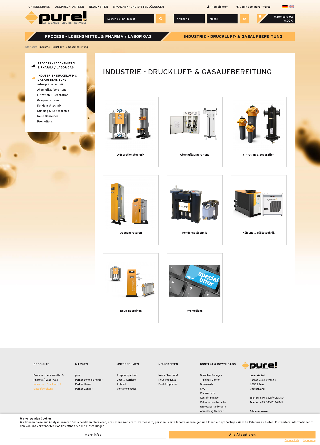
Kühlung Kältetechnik (53, 110)
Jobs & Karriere (126, 379)
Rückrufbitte (207, 393)
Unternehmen (39, 6)
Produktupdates (167, 384)
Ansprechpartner (69, 6)
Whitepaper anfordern (213, 406)
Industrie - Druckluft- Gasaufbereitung (233, 36)
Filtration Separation (52, 95)
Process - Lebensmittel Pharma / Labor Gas (98, 36)
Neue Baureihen (48, 116)
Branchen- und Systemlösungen (138, 6)
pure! (78, 375)
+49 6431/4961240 (272, 397)
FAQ (202, 388)
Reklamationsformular (213, 402)
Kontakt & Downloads (218, 364)
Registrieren (217, 6)
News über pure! (168, 375)
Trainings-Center (210, 379)
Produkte (41, 364)
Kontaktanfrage (209, 397)
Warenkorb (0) (283, 16)
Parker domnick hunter (88, 379)
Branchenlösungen (211, 375)
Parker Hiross (83, 384)
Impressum (309, 440)
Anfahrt (121, 384)
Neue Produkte (167, 379)
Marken (81, 364)
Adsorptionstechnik (50, 84)
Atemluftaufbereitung (52, 89)
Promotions (45, 121)
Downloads (206, 384)
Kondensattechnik (49, 105)
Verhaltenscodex (127, 388)
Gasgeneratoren (48, 100)
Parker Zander (83, 388)
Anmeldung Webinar (211, 411)
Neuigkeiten (98, 6)
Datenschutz (292, 440)
